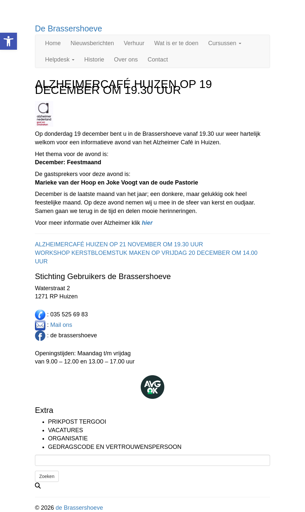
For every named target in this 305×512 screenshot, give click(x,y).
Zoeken (47, 476)
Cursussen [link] (224, 43)
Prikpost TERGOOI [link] (77, 421)
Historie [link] (94, 59)
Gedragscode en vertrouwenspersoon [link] (115, 447)
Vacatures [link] (65, 430)
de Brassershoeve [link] (79, 507)
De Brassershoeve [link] (68, 28)
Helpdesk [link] (59, 59)
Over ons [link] (126, 59)
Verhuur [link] (134, 43)
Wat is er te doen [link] (176, 43)
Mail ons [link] (61, 325)
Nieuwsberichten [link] (92, 43)
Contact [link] (158, 59)
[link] (8, 41)
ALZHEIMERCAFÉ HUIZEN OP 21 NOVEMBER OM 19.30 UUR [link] (119, 244)
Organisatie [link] (68, 438)
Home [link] (53, 43)
